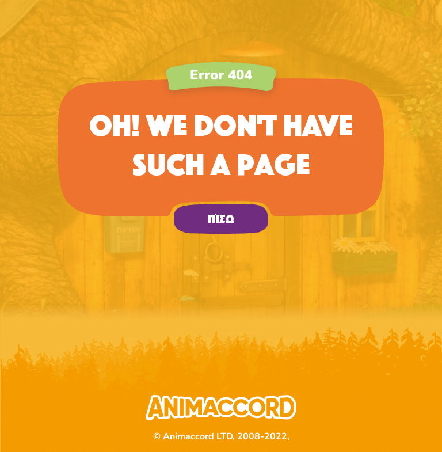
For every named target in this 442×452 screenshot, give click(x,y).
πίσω (221, 219)
